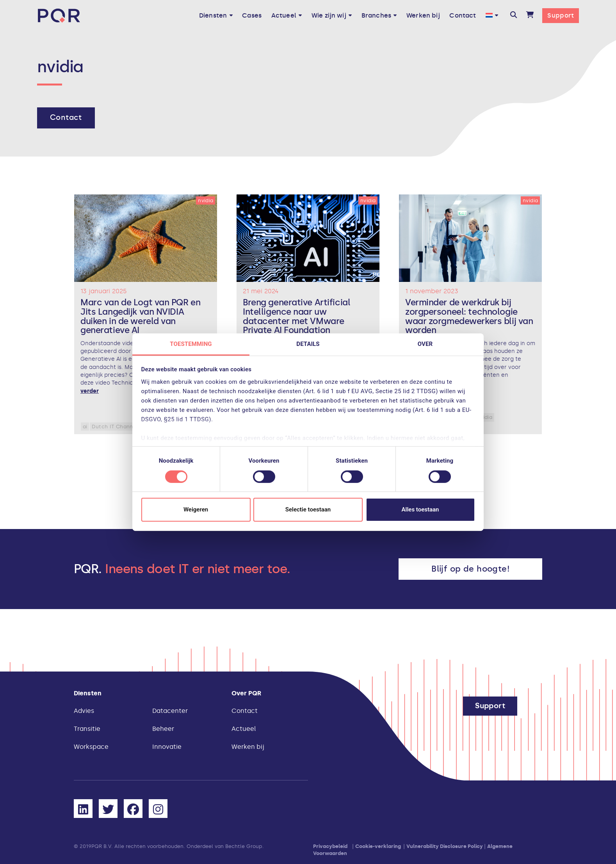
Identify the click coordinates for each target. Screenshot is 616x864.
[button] (513, 15)
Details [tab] (307, 343)
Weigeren (195, 509)
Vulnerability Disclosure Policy (444, 846)
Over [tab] (425, 343)
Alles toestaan (420, 509)
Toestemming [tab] (191, 343)
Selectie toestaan (308, 509)
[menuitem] (492, 15)
